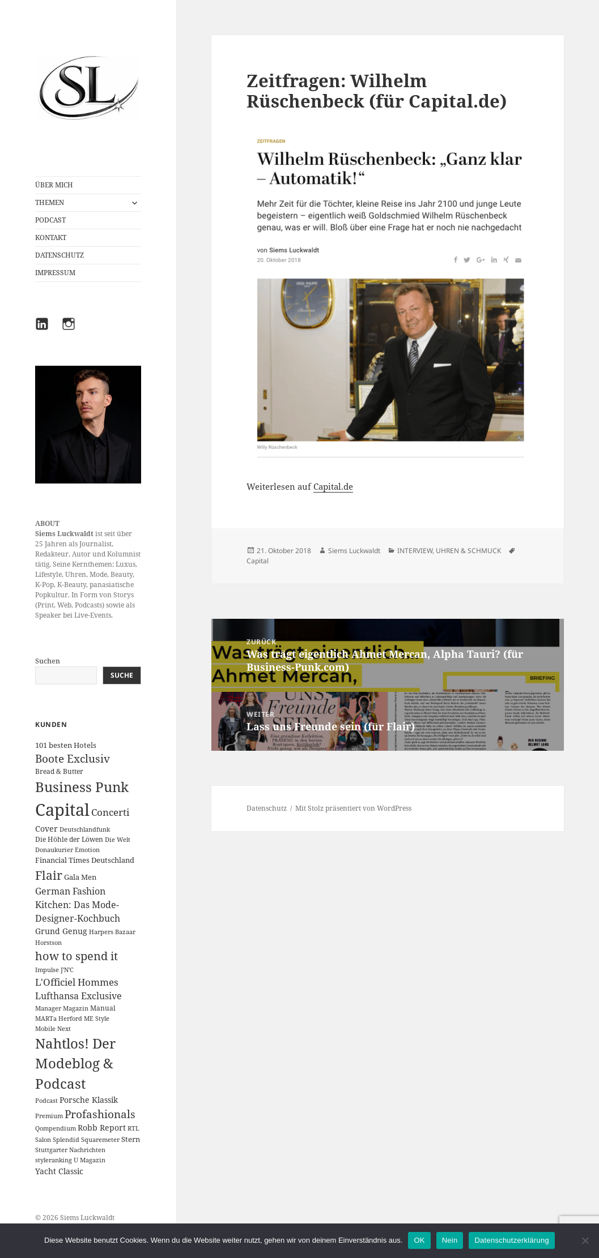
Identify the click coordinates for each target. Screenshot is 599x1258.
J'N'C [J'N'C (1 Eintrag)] (67, 970)
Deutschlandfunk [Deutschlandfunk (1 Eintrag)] (85, 829)
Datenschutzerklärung (511, 1240)
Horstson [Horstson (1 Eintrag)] (48, 943)
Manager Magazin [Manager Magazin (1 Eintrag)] (61, 1008)
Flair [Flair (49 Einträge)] (48, 875)
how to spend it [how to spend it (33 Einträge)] (76, 956)
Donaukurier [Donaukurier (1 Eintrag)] (54, 850)
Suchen (47, 661)
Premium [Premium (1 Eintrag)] (49, 1116)
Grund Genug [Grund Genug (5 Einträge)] (61, 931)
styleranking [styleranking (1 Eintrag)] (53, 1160)
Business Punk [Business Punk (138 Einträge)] (82, 786)
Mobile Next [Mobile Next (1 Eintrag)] (53, 1029)
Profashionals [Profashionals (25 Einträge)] (100, 1114)
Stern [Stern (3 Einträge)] (130, 1139)
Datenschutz (267, 808)
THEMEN (49, 202)
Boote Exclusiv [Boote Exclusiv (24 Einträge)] (72, 758)
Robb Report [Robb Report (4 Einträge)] (102, 1127)
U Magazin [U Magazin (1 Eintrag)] (89, 1160)
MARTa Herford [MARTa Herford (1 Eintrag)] (58, 1018)
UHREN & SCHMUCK (468, 550)
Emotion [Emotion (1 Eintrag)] (87, 850)
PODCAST (50, 220)
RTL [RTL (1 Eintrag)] (133, 1128)
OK (419, 1240)
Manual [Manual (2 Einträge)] (103, 1008)
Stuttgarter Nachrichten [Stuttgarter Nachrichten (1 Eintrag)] (70, 1150)
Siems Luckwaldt (354, 550)
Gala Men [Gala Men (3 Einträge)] (80, 877)
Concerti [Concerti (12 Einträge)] (110, 812)
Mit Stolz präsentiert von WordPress (353, 808)
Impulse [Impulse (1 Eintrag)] (47, 970)
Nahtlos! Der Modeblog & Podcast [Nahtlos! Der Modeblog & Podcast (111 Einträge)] (75, 1063)
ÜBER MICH (54, 185)
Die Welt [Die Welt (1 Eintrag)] (117, 840)
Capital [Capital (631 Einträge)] (62, 809)
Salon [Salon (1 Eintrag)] (43, 1140)
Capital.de (333, 486)
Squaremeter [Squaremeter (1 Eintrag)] (100, 1140)
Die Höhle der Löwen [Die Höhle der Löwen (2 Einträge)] (69, 839)
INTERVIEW (414, 550)
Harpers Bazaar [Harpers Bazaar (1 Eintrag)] (112, 932)
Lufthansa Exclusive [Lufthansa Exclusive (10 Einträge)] (78, 996)
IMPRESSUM (55, 272)
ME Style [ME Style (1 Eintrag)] (96, 1018)
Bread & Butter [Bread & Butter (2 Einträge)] (59, 771)
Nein (450, 1240)
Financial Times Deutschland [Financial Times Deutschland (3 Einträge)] (84, 860)
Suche (122, 675)
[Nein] (584, 1240)
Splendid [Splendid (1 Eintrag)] (66, 1140)
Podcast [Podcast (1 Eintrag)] (46, 1101)
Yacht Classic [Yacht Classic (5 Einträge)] (59, 1171)
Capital (258, 561)
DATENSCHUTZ (59, 255)
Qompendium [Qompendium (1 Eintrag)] (55, 1128)
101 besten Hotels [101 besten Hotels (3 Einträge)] (65, 745)
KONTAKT (50, 237)
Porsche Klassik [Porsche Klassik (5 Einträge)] (89, 1099)
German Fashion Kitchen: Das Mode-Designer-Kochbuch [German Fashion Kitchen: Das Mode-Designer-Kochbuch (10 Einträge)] (77, 905)
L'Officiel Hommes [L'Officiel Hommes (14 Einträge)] (76, 982)
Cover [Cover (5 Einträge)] (46, 828)
